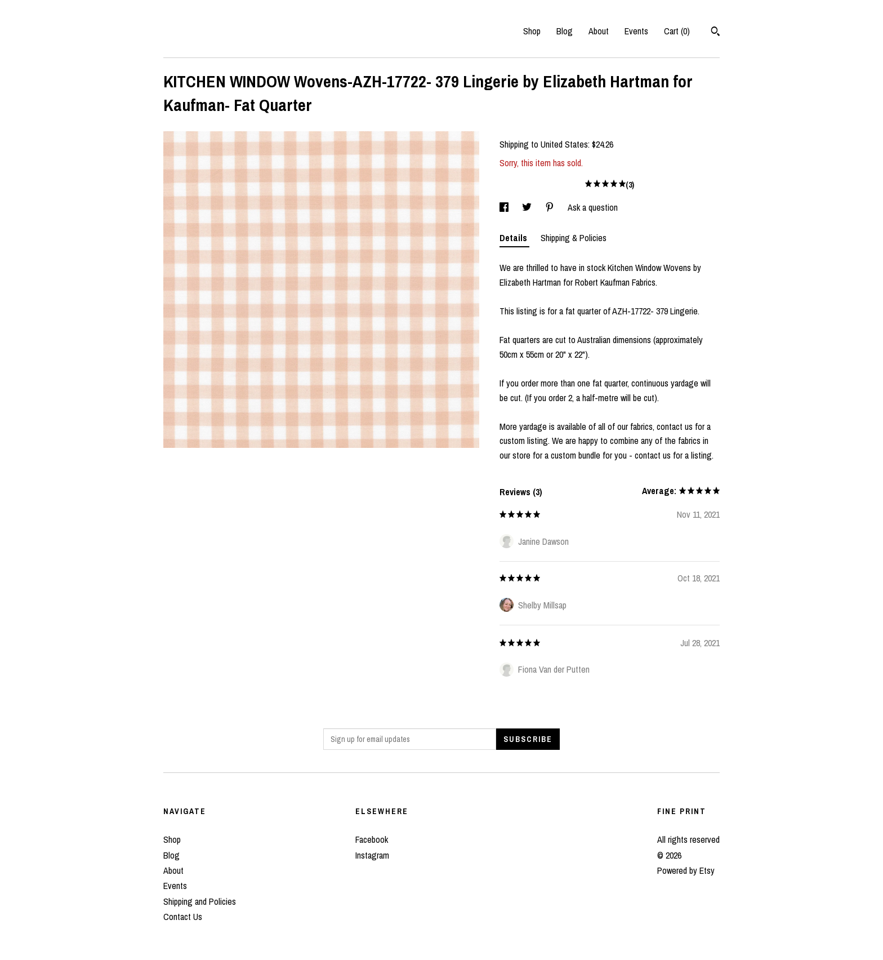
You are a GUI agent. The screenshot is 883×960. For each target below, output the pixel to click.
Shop (532, 31)
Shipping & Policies (573, 238)
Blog (564, 31)
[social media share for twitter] (528, 207)
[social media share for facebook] (505, 207)
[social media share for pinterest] (550, 207)
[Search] (715, 32)
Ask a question (593, 207)
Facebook (371, 839)
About (598, 31)
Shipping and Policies (199, 901)
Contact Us (182, 916)
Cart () (677, 31)
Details (514, 238)
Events (636, 31)
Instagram (372, 855)
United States (564, 144)
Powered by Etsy (686, 870)
